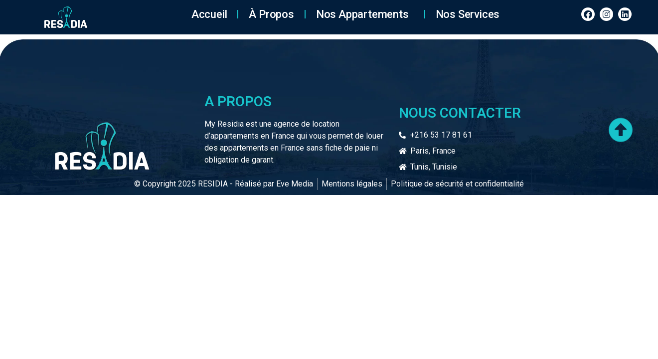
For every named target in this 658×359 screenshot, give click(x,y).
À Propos (271, 14)
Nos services (468, 14)
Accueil (209, 14)
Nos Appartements (365, 14)
